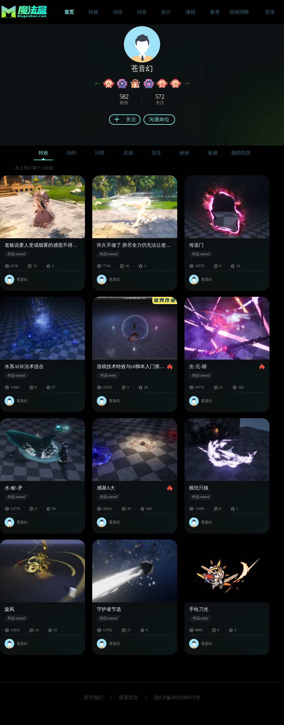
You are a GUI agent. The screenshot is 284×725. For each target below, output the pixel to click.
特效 (43, 154)
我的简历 (241, 152)
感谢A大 (106, 487)
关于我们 (93, 697)
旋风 (9, 609)
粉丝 (184, 152)
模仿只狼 (198, 487)
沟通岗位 (159, 119)
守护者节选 (109, 609)
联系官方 (128, 697)
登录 (270, 12)
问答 (100, 152)
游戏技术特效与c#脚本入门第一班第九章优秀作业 (132, 366)
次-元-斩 (198, 366)
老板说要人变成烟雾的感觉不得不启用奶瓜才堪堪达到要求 (42, 245)
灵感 (128, 152)
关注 (156, 152)
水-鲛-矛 (13, 487)
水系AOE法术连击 (24, 366)
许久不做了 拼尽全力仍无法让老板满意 (135, 245)
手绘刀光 (198, 609)
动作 (71, 152)
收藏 (213, 152)
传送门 (196, 245)
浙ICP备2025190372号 (177, 697)
